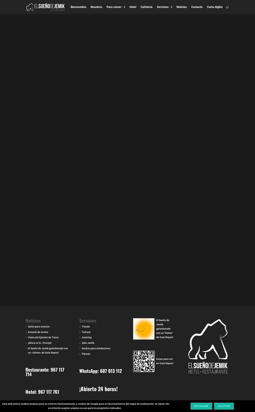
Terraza (86, 332)
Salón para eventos (39, 326)
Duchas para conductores (96, 348)
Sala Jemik (88, 342)
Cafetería (146, 7)
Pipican (86, 353)
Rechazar (201, 406)
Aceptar (224, 406)
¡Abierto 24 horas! (98, 389)
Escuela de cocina (38, 332)
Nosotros (96, 7)
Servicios (163, 7)
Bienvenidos (78, 7)
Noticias (182, 7)
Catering (87, 337)
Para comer (114, 7)
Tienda (86, 326)
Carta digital (214, 7)
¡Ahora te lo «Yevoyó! (40, 342)
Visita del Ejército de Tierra (43, 337)
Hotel (132, 7)
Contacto (197, 7)
